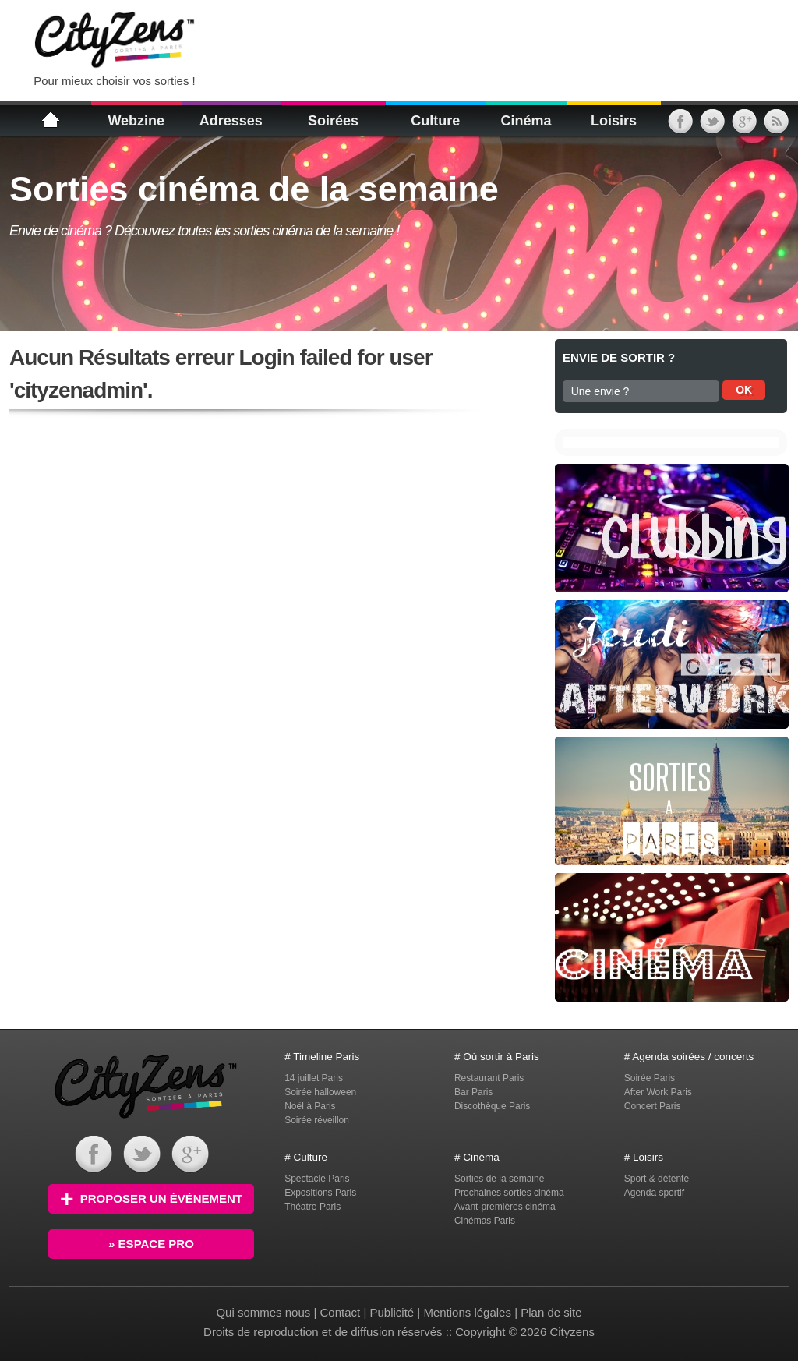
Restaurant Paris (489, 1078)
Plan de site (551, 1312)
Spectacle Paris (316, 1178)
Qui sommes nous (264, 1312)
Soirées (333, 121)
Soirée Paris (649, 1078)
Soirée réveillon (316, 1120)
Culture (435, 121)
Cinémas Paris (484, 1220)
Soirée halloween (320, 1092)
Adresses (231, 121)
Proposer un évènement (151, 1198)
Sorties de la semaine (499, 1178)
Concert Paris (652, 1106)
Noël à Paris (309, 1106)
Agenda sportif (654, 1192)
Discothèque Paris (492, 1106)
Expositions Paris (320, 1192)
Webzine (136, 121)
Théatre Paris (312, 1206)
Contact (340, 1312)
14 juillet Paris (313, 1078)
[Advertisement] (402, 39)
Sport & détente (656, 1178)
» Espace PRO (151, 1243)
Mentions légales (467, 1312)
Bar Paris (473, 1092)
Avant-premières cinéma (505, 1206)
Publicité (391, 1312)
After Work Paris (658, 1092)
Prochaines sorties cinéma (509, 1192)
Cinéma (525, 121)
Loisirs (614, 121)
